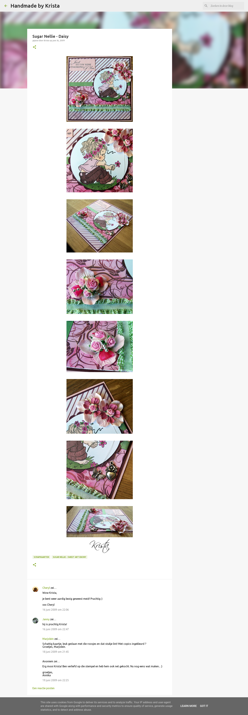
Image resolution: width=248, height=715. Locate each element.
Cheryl (46, 587)
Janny (46, 619)
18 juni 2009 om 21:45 (55, 651)
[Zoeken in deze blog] (226, 6)
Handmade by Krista (35, 6)
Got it (204, 706)
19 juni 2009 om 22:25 (55, 680)
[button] (34, 47)
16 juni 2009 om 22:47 (55, 629)
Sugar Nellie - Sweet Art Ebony (69, 557)
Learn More (188, 706)
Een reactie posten (43, 688)
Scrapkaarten (41, 557)
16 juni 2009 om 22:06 (55, 609)
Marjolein (48, 638)
